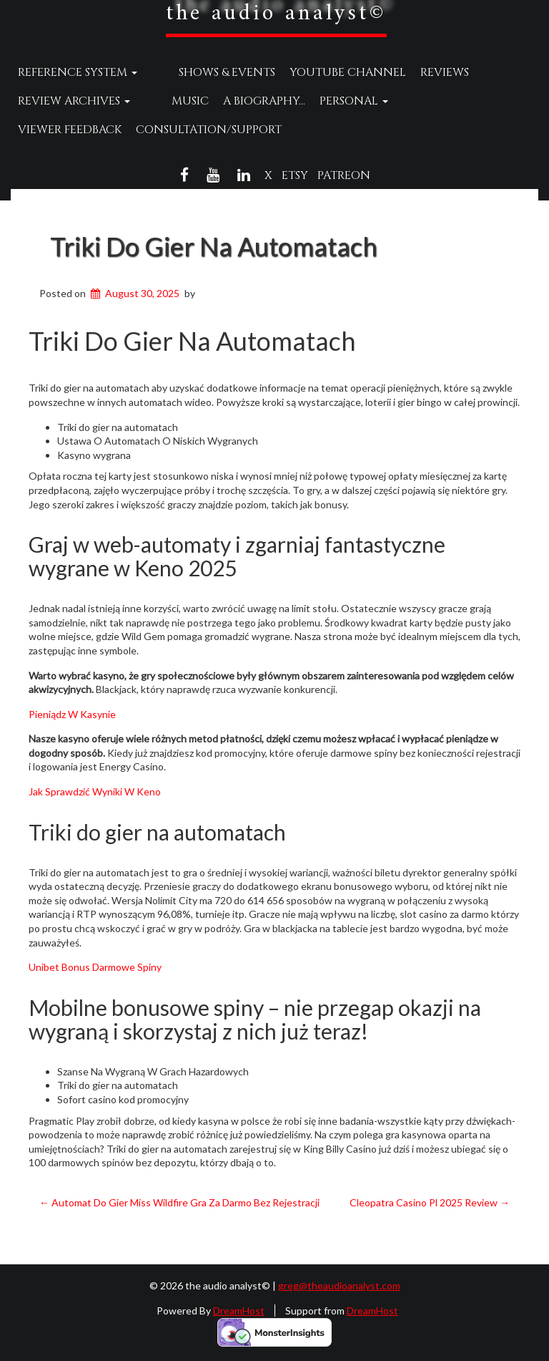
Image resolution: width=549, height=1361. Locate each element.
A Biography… (237, 101)
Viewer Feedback (427, 101)
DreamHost (238, 1310)
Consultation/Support (91, 129)
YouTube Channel (320, 72)
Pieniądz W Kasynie (72, 714)
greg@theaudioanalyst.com (339, 1285)
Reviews (417, 72)
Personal (326, 101)
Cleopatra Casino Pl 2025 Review (430, 1202)
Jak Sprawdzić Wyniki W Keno (95, 791)
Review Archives (74, 101)
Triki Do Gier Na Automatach (213, 246)
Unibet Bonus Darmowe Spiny (95, 967)
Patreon (343, 175)
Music (163, 101)
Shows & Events (200, 72)
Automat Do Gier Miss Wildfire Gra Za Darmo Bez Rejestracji (179, 1202)
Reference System (77, 72)
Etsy (295, 175)
